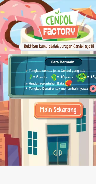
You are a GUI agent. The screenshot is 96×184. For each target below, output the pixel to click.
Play (48, 106)
